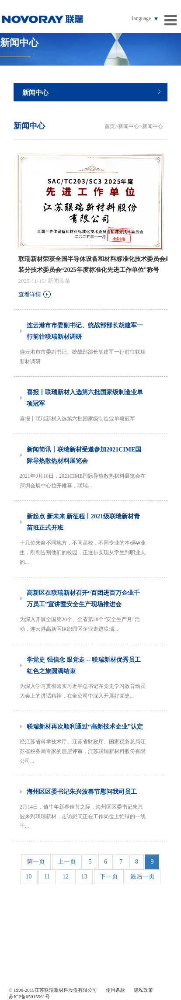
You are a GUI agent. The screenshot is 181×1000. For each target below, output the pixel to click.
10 (29, 876)
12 (66, 876)
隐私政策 (143, 990)
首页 (109, 126)
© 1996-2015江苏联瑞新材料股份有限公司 (53, 990)
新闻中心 (35, 92)
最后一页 (142, 876)
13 (84, 876)
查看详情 (35, 294)
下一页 (109, 876)
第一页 (36, 861)
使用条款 (115, 990)
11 (47, 876)
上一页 (67, 861)
